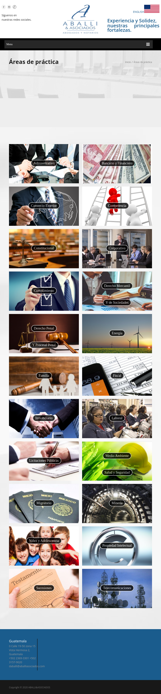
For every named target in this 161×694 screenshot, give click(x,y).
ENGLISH (146, 12)
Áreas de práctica (143, 62)
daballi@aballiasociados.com (24, 666)
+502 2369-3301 (16, 658)
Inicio (128, 62)
